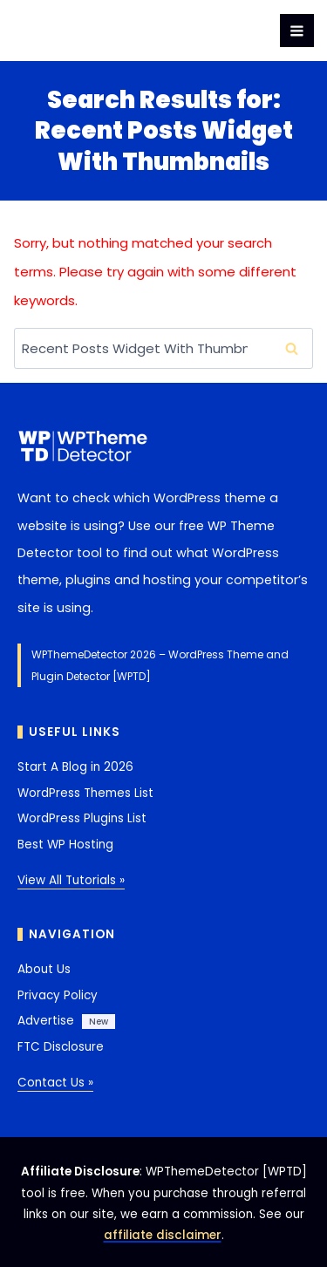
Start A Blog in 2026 (75, 767)
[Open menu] (297, 31)
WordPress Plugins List (81, 818)
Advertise (45, 1020)
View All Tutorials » (71, 880)
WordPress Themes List (85, 793)
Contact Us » (55, 1082)
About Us (44, 969)
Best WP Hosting (65, 844)
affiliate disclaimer (162, 1235)
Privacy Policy (57, 995)
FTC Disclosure (60, 1047)
